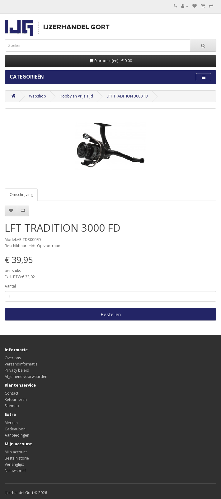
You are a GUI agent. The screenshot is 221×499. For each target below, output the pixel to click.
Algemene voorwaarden (26, 376)
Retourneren (16, 399)
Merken (11, 422)
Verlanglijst (14, 464)
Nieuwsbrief (15, 470)
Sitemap (12, 405)
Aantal (10, 286)
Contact (11, 393)
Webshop (37, 96)
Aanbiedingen (17, 435)
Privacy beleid (17, 370)
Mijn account (16, 452)
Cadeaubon (15, 429)
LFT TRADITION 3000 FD (127, 96)
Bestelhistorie (17, 458)
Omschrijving (21, 194)
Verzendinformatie (21, 364)
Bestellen (111, 314)
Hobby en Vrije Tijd (76, 96)
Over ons (13, 358)
